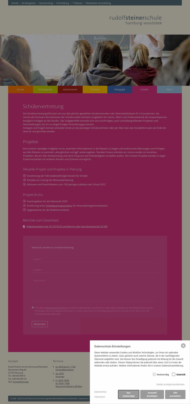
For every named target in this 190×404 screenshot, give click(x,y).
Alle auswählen (175, 394)
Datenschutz (100, 392)
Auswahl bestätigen (152, 394)
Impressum (99, 397)
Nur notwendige (129, 394)
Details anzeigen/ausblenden (170, 384)
